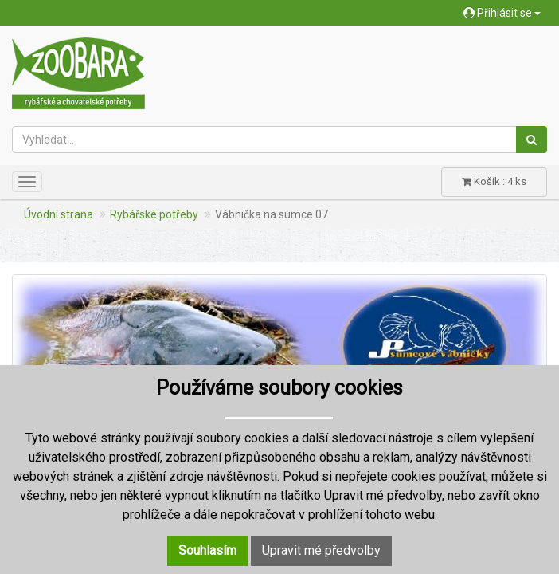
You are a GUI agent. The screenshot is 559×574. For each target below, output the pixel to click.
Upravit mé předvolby (321, 550)
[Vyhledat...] (264, 139)
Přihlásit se (502, 12)
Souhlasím (207, 550)
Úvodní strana (58, 214)
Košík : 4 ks (494, 181)
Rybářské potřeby (154, 214)
